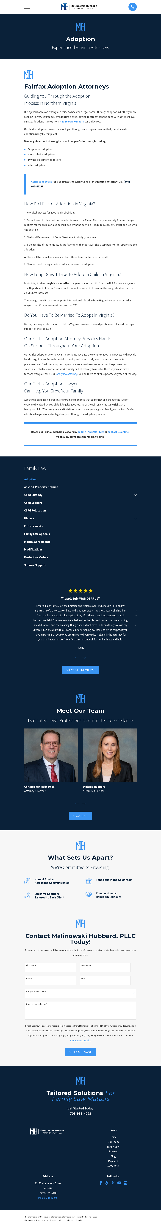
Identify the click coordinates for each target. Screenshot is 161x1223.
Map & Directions (47, 1197)
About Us (80, 815)
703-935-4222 (80, 1113)
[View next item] (84, 658)
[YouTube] (119, 1183)
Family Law (113, 1146)
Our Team (113, 1142)
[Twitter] (113, 1183)
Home (113, 1137)
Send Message (80, 1052)
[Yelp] (107, 1183)
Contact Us (113, 1166)
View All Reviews (80, 669)
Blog (113, 1156)
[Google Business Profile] (126, 1183)
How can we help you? (36, 1004)
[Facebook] (101, 1183)
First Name (31, 965)
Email (83, 978)
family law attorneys (67, 374)
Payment (113, 1161)
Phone (29, 978)
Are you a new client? (36, 991)
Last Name (86, 965)
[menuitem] (80, 479)
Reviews (113, 1151)
